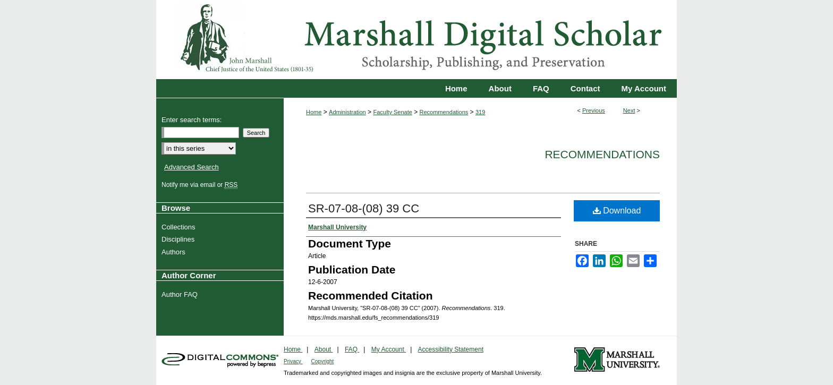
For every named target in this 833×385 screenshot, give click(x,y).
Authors (174, 252)
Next (629, 110)
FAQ (352, 349)
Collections (180, 227)
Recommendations (444, 112)
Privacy (293, 361)
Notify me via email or (200, 185)
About (323, 349)
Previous (593, 110)
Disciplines (179, 239)
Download (617, 210)
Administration (347, 112)
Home (313, 112)
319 (480, 112)
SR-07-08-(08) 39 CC (363, 208)
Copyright (322, 361)
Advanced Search (191, 167)
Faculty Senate (392, 112)
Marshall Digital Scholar (416, 39)
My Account (388, 349)
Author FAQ (181, 294)
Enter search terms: (192, 120)
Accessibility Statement (450, 349)
